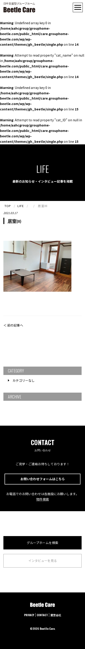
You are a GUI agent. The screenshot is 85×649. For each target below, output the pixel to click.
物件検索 (42, 499)
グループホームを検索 (42, 542)
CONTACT (42, 615)
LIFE (20, 206)
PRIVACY (29, 615)
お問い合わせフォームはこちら (42, 479)
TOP (8, 206)
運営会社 (55, 615)
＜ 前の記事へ (13, 325)
